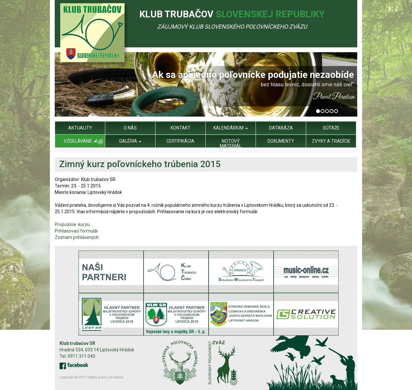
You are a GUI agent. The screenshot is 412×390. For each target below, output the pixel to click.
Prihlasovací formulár (76, 230)
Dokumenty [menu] (280, 141)
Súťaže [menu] (331, 127)
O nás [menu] (130, 127)
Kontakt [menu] (181, 127)
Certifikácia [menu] (180, 141)
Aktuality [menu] (80, 127)
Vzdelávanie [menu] (80, 141)
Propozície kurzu (74, 224)
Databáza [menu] (281, 127)
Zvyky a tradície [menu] (331, 141)
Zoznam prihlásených (77, 237)
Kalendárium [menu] (230, 127)
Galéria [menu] (130, 141)
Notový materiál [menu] (230, 143)
